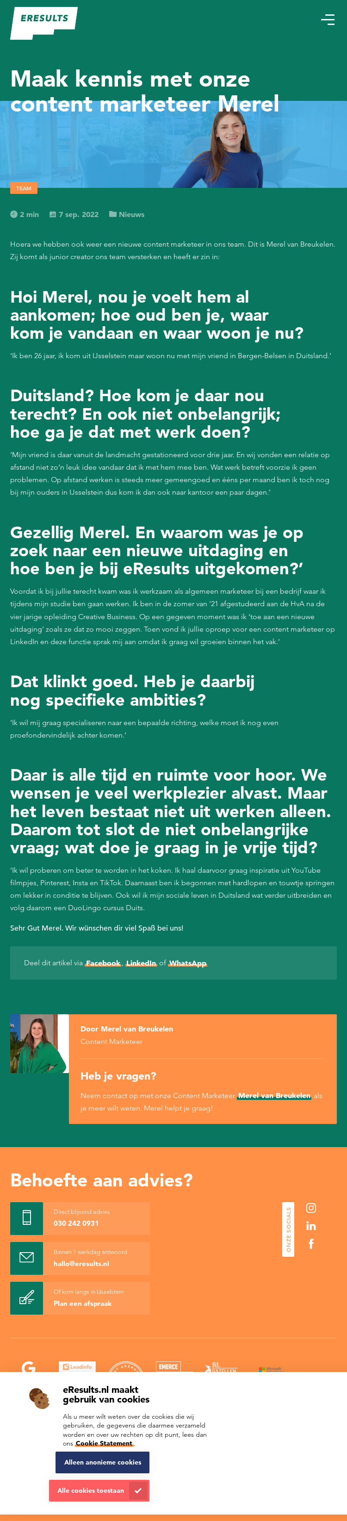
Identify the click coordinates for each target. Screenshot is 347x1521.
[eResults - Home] (44, 23)
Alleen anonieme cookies (102, 1462)
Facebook (103, 963)
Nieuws (126, 214)
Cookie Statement (104, 1443)
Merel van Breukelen (274, 1095)
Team (23, 188)
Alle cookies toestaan (90, 1490)
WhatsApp (187, 963)
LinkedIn (141, 963)
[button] (327, 20)
